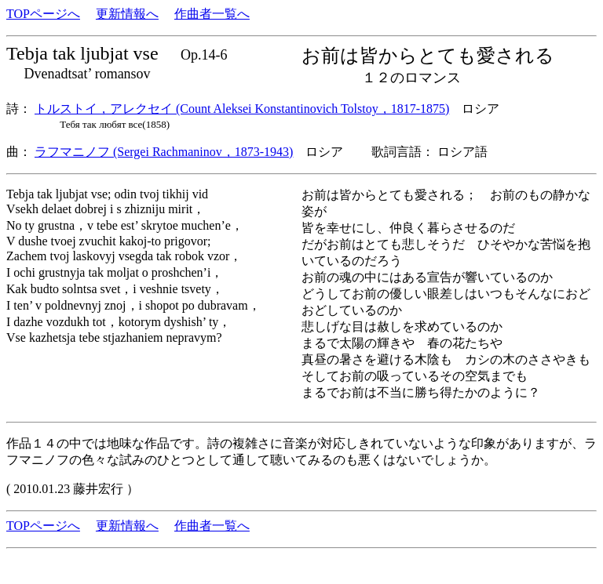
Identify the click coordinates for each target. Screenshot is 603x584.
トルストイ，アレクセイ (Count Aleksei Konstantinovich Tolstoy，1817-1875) (242, 108)
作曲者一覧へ (212, 13)
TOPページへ (43, 13)
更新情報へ (127, 13)
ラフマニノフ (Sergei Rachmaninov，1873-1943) (164, 151)
